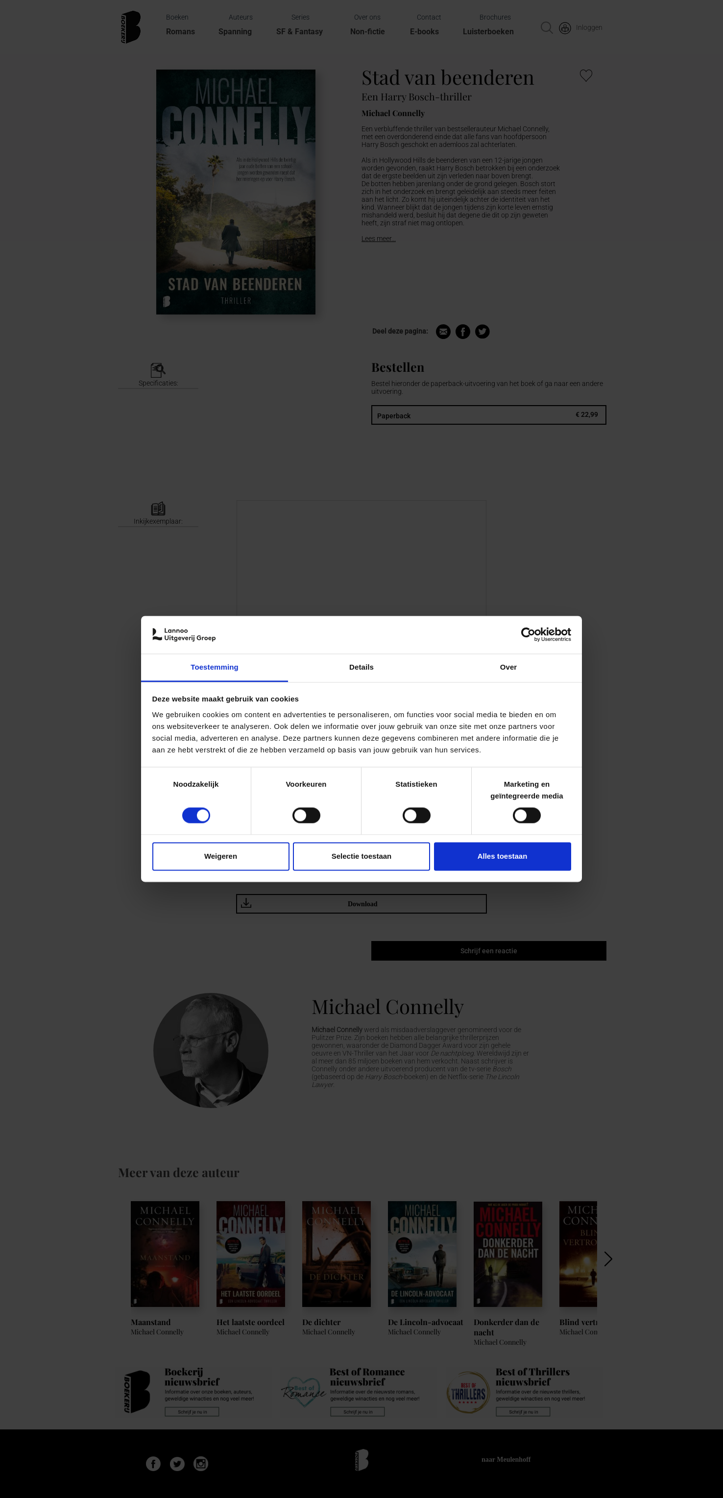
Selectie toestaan (362, 856)
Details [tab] (361, 667)
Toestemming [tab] (215, 667)
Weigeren (220, 856)
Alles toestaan (503, 856)
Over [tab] (508, 667)
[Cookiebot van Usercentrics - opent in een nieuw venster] (528, 635)
